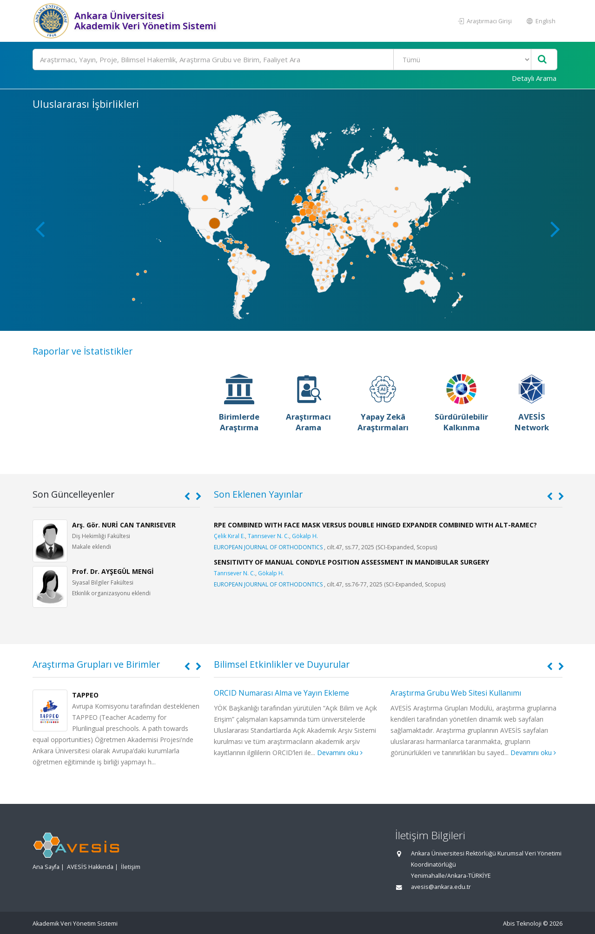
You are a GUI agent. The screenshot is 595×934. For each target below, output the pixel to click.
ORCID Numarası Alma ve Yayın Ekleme (281, 693)
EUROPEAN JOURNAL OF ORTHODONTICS (268, 547)
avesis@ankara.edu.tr (441, 887)
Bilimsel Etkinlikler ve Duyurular (282, 664)
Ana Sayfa (46, 867)
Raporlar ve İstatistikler (82, 351)
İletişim (130, 867)
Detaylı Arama (534, 78)
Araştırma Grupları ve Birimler (96, 664)
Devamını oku (340, 752)
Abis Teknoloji (522, 923)
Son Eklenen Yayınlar (258, 494)
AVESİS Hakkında (90, 867)
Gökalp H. (305, 536)
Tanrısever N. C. (268, 536)
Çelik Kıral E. (229, 536)
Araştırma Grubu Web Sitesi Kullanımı (455, 693)
